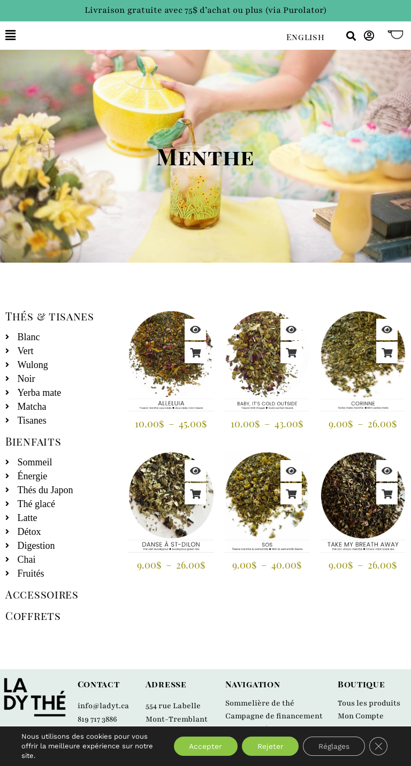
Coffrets (33, 615)
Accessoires (42, 594)
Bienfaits (33, 441)
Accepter (201, 746)
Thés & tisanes (49, 316)
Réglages (332, 746)
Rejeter (267, 746)
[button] (137, 35)
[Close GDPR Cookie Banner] (377, 746)
